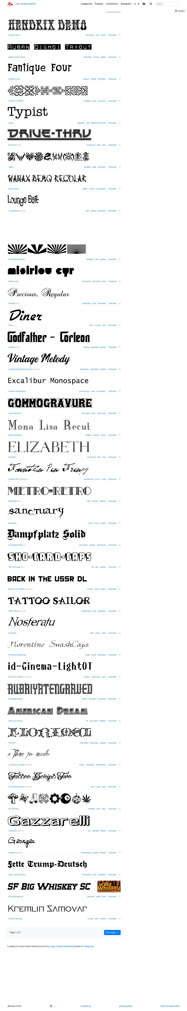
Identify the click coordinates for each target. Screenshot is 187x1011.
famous (87, 347)
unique (96, 57)
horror (97, 479)
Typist (11, 123)
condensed (95, 677)
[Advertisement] (64, 228)
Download (112, 35)
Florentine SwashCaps (17, 655)
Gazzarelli (12, 831)
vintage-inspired (28, 3)
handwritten (101, 189)
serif (104, 457)
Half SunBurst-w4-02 (16, 259)
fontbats (102, 721)
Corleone (12, 347)
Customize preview (113, 12)
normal (98, 325)
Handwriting (69, 946)
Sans (53, 946)
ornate (93, 655)
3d (92, 567)
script (103, 479)
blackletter (102, 875)
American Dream (15, 721)
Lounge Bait (13, 211)
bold (94, 875)
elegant (86, 79)
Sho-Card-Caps (14, 567)
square (103, 589)
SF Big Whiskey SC (16, 897)
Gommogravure (15, 413)
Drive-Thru (13, 145)
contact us (86, 1006)
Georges (12, 853)
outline (84, 699)
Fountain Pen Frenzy (17, 479)
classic (103, 435)
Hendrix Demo (14, 35)
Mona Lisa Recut (15, 435)
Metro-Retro (13, 501)
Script (59, 946)
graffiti (84, 189)
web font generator (170, 1006)
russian (92, 189)
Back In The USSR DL (17, 589)
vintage (93, 79)
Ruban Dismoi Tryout (17, 57)
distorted (95, 831)
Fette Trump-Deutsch (17, 875)
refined (96, 435)
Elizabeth (12, 457)
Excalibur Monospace (17, 391)
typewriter (81, 123)
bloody (81, 765)
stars (104, 809)
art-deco (102, 501)
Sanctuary (12, 523)
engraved (102, 699)
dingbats (87, 101)
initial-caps (101, 413)
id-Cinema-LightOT (16, 677)
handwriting (88, 479)
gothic (103, 523)
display (103, 259)
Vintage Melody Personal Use (20, 369)
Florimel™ (12, 743)
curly (94, 303)
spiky (104, 787)
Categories (89, 946)
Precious (12, 303)
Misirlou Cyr (13, 281)
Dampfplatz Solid (15, 545)
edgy (94, 167)
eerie (104, 633)
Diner (11, 325)
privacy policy (125, 1006)
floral (94, 101)
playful (103, 57)
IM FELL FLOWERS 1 (16, 101)
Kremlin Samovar (15, 919)
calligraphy (86, 303)
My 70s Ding (13, 809)
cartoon (87, 677)
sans (104, 145)
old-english (83, 545)
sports (98, 897)
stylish (103, 35)
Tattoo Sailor (13, 611)
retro (97, 35)
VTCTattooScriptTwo (16, 787)
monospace (101, 391)
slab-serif (90, 897)
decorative (90, 35)
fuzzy (93, 413)
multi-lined (91, 145)
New (47, 946)
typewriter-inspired (98, 123)
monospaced (84, 391)
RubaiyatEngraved (15, 699)
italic (91, 325)
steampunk (101, 545)
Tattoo (11, 167)
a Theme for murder (17, 765)
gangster (94, 347)
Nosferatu (12, 633)
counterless (86, 281)
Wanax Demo (14, 189)
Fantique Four (14, 79)
